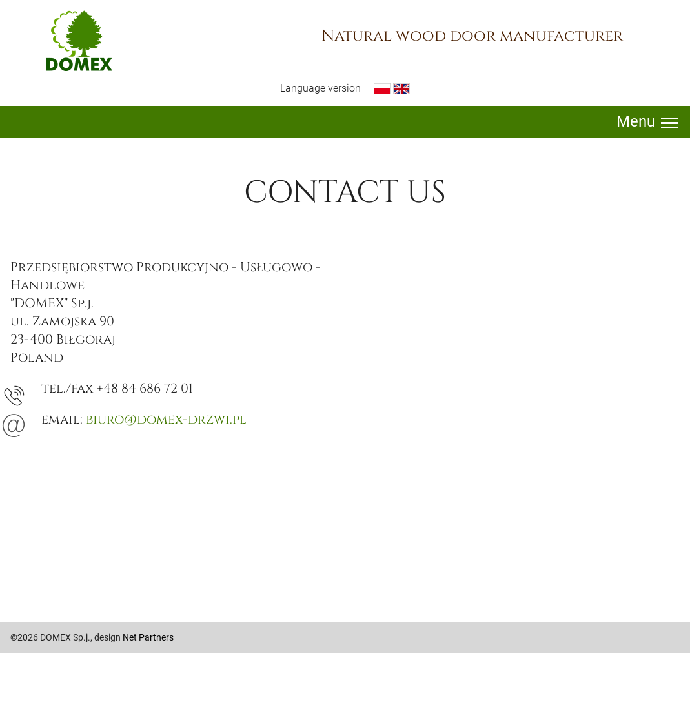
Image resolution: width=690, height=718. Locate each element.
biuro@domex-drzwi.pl (166, 419)
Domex (79, 40)
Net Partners (148, 637)
